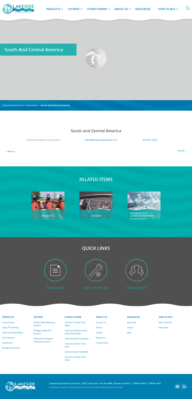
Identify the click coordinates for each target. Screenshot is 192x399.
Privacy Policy (102, 342)
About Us (121, 9)
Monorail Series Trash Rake (77, 338)
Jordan (183, 150)
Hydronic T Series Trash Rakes (75, 324)
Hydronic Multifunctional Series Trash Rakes (76, 332)
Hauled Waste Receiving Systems (44, 324)
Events (99, 327)
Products (53, 9)
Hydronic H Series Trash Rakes (75, 358)
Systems (74, 9)
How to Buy (166, 9)
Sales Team (163, 327)
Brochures (131, 322)
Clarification (7, 342)
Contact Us (101, 322)
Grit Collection (8, 337)
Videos (130, 327)
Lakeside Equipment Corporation (20, 105)
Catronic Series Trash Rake (76, 351)
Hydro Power (97, 9)
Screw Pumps (8, 322)
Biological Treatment (11, 348)
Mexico (9, 151)
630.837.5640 (149, 139)
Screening (10, 327)
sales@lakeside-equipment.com (100, 139)
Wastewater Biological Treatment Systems (43, 340)
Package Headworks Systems (42, 332)
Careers (99, 332)
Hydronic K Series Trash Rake (75, 345)
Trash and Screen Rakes (12, 332)
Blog (129, 332)
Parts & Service (165, 322)
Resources (143, 9)
